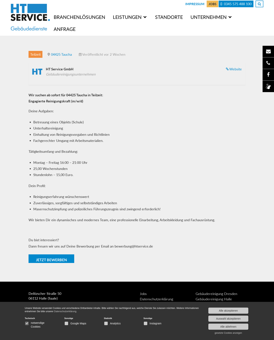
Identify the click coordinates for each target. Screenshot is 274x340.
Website (235, 69)
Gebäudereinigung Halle (214, 299)
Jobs (212, 4)
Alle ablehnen (228, 326)
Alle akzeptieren (228, 310)
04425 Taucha (61, 54)
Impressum (194, 4)
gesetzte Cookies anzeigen (228, 333)
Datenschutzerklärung (156, 299)
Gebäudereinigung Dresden (216, 294)
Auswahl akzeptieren (228, 318)
